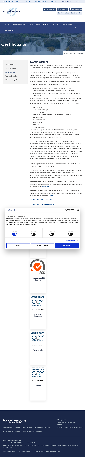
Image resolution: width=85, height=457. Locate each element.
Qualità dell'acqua (34, 24)
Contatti (19, 1)
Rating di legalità (11, 76)
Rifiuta (18, 245)
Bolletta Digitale (63, 13)
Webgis (53, 1)
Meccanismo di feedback (11, 431)
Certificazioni (10, 72)
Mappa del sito (27, 427)
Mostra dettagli (70, 240)
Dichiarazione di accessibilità (32, 431)
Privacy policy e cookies (42, 427)
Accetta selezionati (42, 245)
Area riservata (8, 427)
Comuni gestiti (10, 68)
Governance (9, 64)
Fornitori (28, 1)
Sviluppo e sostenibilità (51, 24)
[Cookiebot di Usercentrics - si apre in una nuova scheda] (66, 210)
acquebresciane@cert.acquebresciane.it (70, 427)
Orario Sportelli (76, 9)
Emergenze (62, 9)
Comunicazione (9, 30)
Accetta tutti (66, 245)
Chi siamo (7, 24)
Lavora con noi (67, 24)
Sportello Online (76, 13)
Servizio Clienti (49, 9)
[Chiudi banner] (78, 210)
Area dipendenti (8, 1)
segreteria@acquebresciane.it (66, 422)
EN (79, 3)
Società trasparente (41, 1)
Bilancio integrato (11, 80)
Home (66, 53)
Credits (17, 427)
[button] (63, 1)
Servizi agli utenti (19, 24)
